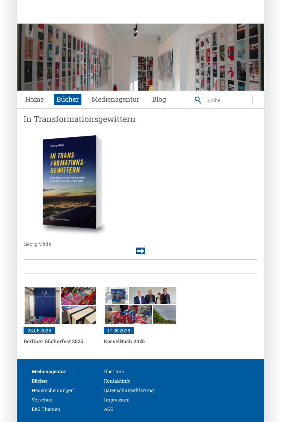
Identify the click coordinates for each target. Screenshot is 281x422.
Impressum (117, 399)
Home (34, 99)
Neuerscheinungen (53, 390)
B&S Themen (46, 409)
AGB (108, 409)
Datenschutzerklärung (129, 390)
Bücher (68, 99)
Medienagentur (115, 99)
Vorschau (42, 399)
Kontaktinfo (117, 381)
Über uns (114, 371)
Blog (159, 99)
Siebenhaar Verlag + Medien (79, 18)
